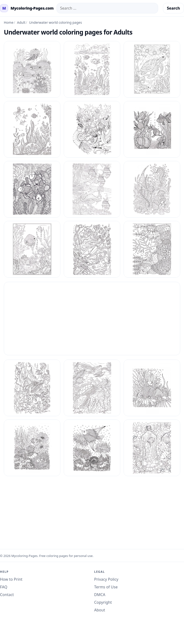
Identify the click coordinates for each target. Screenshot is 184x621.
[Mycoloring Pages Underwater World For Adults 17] (152, 189)
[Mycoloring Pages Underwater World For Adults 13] (92, 129)
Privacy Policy (106, 579)
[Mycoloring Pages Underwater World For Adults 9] (152, 448)
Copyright (103, 602)
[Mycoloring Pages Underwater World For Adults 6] (152, 388)
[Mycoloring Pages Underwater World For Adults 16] (92, 189)
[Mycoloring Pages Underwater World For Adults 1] (32, 69)
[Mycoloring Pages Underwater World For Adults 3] (152, 249)
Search (173, 8)
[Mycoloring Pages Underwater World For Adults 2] (92, 249)
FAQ (3, 587)
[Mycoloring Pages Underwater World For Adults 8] (92, 448)
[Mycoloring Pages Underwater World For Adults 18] (32, 249)
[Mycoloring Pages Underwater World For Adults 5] (92, 388)
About (99, 610)
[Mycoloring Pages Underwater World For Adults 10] (92, 69)
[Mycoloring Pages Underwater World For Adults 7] (32, 448)
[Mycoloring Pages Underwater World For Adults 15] (32, 189)
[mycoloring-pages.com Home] (27, 8)
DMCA (99, 594)
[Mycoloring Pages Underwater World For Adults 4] (32, 388)
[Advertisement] (92, 318)
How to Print (11, 579)
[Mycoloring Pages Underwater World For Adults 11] (152, 69)
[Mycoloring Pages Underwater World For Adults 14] (152, 129)
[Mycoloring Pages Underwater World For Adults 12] (32, 129)
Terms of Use (106, 587)
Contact (7, 594)
